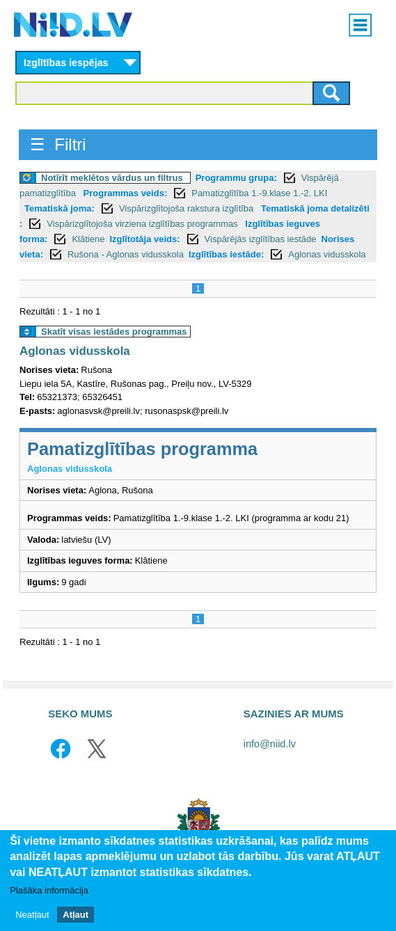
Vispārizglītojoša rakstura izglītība (187, 208)
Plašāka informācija (49, 898)
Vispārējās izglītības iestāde (261, 239)
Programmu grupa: (236, 178)
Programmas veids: (126, 193)
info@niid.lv (270, 743)
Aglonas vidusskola (326, 254)
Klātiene (88, 239)
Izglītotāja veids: (144, 239)
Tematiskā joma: (59, 208)
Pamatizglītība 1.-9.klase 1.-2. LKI (259, 193)
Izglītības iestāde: (226, 254)
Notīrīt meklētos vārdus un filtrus (112, 178)
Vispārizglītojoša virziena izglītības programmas (143, 223)
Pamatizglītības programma (142, 449)
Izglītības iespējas (66, 62)
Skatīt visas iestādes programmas (114, 331)
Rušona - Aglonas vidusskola (126, 254)
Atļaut (75, 921)
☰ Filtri (58, 144)
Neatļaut (32, 921)
